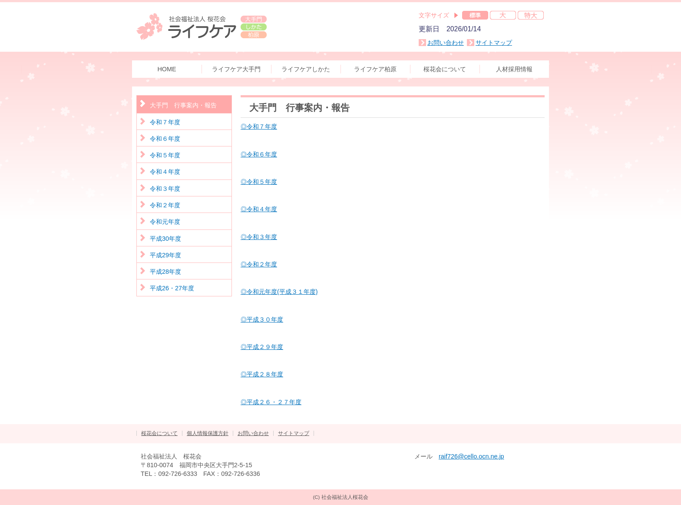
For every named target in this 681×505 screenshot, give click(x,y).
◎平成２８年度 (262, 374)
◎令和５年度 (259, 181)
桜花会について (159, 433)
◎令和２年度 (259, 264)
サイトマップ (494, 42)
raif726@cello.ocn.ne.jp (471, 456)
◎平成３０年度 (262, 319)
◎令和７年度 (259, 126)
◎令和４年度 (259, 209)
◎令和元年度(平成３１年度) (279, 291)
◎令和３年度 (259, 236)
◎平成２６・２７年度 (271, 402)
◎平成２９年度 (262, 346)
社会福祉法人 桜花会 (201, 26)
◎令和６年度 (259, 154)
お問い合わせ (445, 42)
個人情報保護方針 (207, 433)
